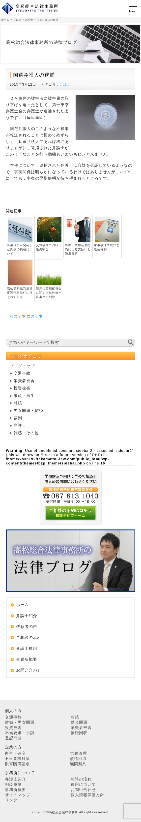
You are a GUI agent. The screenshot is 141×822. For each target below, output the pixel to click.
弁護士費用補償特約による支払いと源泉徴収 (78, 249)
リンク (11, 800)
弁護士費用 (26, 648)
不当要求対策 (17, 758)
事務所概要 (26, 659)
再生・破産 (15, 753)
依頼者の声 (26, 627)
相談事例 (13, 784)
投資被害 (22, 388)
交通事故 (22, 373)
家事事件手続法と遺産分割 (107, 247)
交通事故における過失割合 (49, 247)
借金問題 (79, 722)
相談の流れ (81, 779)
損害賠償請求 (17, 764)
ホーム (22, 605)
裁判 (18, 418)
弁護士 (65, 84)
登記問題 (13, 738)
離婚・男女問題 (19, 722)
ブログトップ (22, 366)
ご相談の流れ (28, 637)
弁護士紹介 (26, 616)
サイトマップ (17, 795)
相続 (18, 403)
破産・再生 (24, 396)
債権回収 (79, 733)
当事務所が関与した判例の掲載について (20, 249)
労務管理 (78, 753)
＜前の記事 (16, 316)
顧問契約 (78, 764)
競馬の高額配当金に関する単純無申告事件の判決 (49, 293)
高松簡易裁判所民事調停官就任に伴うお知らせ (20, 293)
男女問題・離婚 (28, 410)
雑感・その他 (26, 433)
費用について (83, 784)
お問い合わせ (28, 670)
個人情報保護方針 (87, 795)
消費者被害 (24, 381)
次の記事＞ (37, 316)
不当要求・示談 (19, 733)
